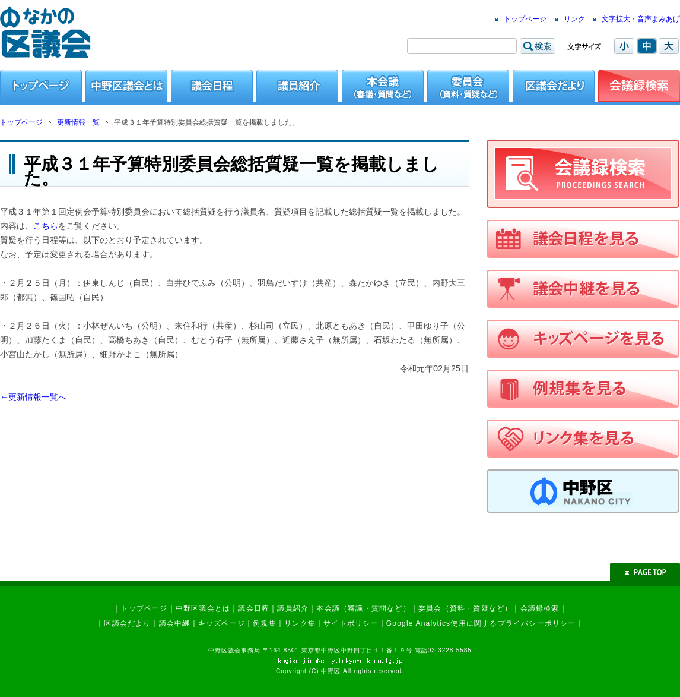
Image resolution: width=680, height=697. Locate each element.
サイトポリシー (350, 623)
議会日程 (253, 608)
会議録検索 (540, 608)
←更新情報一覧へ (33, 397)
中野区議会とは (203, 608)
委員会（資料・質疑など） (465, 608)
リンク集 (300, 623)
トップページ (525, 19)
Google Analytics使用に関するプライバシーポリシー (481, 623)
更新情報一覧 (78, 122)
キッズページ (221, 623)
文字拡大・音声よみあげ (641, 19)
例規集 (265, 623)
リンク (574, 19)
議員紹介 (293, 608)
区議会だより (127, 623)
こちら (45, 226)
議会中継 (174, 623)
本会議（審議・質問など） (363, 608)
